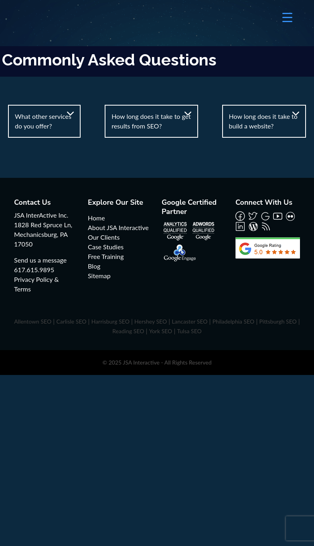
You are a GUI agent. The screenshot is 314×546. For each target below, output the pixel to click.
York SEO (160, 331)
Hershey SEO (150, 321)
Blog (94, 266)
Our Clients (104, 237)
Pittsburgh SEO (277, 321)
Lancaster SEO (189, 321)
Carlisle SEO (71, 321)
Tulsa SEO (189, 331)
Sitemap (99, 275)
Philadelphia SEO (234, 321)
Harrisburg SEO (110, 321)
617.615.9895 (34, 269)
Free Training (106, 256)
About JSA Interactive (118, 227)
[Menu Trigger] (287, 17)
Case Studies (106, 247)
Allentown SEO (32, 321)
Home (96, 218)
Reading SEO (128, 331)
